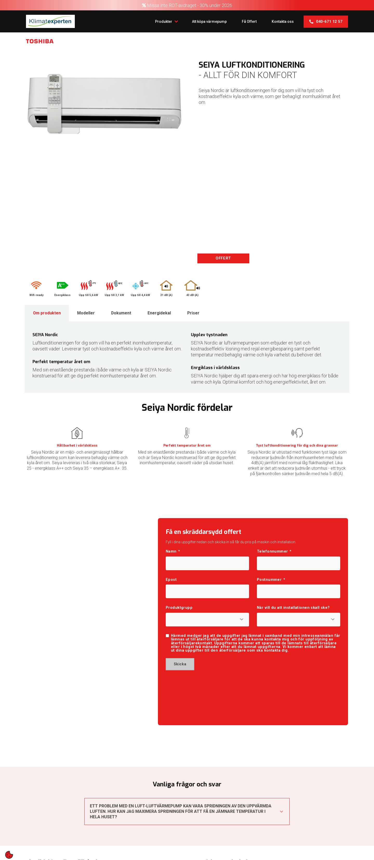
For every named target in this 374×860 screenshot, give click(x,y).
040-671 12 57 (326, 21)
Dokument (122, 313)
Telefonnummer (274, 552)
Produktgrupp (179, 608)
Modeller (86, 313)
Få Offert (248, 21)
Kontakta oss (282, 21)
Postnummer (271, 580)
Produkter (164, 21)
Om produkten (47, 313)
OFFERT (223, 258)
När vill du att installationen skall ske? (293, 608)
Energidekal (160, 313)
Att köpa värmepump (207, 21)
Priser (195, 313)
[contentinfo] (9, 855)
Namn (173, 552)
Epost (171, 580)
